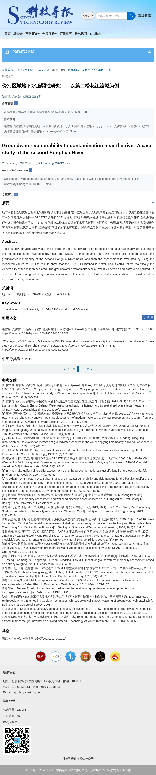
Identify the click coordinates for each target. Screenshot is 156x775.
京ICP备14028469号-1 (39, 770)
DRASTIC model (56, 309)
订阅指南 (66, 33)
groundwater (10, 309)
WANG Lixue (63, 163)
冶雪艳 (6, 96)
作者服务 (49, 33)
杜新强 (26, 96)
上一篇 (69, 369)
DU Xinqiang (46, 163)
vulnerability (31, 309)
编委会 (18, 33)
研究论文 (7, 76)
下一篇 (87, 369)
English (95, 33)
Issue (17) (43, 70)
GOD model (80, 309)
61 (16, 722)
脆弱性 (21, 294)
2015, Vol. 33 (25, 70)
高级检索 (144, 15)
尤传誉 (16, 96)
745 (17, 715)
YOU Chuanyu (27, 163)
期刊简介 (32, 33)
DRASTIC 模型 (41, 294)
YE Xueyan (9, 163)
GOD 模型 (63, 294)
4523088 (20, 709)
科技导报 (7, 70)
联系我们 (81, 33)
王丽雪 (36, 96)
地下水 (6, 294)
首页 (7, 33)
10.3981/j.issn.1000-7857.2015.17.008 (90, 70)
